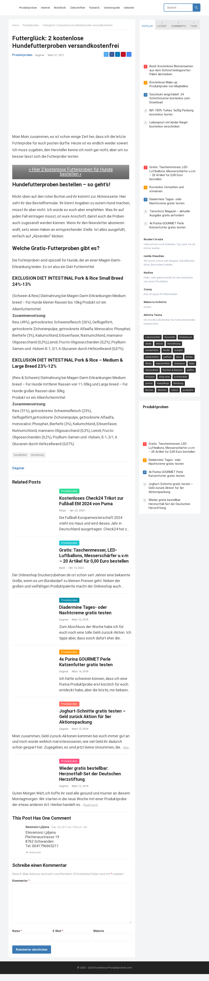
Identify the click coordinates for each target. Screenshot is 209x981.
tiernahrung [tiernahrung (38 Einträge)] (173, 340)
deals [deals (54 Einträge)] (148, 340)
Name (17, 937)
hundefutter (20, 461)
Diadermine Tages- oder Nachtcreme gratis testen (166, 198)
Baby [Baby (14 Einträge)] (191, 360)
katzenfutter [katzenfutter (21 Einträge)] (152, 353)
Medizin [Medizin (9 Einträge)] (149, 386)
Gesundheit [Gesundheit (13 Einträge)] (151, 366)
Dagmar (40, 55)
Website (98, 937)
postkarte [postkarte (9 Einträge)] (175, 386)
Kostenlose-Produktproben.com (113, 974)
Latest (161, 24)
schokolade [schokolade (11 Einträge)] (180, 373)
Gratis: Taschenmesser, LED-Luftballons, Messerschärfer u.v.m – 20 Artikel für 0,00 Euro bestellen (94, 562)
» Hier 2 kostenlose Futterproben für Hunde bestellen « (71, 172)
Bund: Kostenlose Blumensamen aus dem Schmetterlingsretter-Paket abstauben (171, 70)
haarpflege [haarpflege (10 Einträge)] (163, 380)
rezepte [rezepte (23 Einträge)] (178, 346)
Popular (146, 24)
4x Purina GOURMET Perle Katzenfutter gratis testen (167, 222)
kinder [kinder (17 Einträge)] (189, 353)
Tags (193, 24)
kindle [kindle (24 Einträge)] (166, 346)
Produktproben (31, 25)
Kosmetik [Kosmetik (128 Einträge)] (169, 333)
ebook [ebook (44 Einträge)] (159, 340)
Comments (178, 24)
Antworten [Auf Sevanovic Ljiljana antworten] (35, 858)
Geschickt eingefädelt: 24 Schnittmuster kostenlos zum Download (169, 98)
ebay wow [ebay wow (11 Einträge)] (164, 373)
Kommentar (21, 887)
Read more (91, 811)
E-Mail (58, 937)
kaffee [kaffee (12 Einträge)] (190, 366)
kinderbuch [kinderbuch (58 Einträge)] (185, 333)
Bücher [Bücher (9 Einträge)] (191, 380)
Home (16, 25)
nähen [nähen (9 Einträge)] (161, 386)
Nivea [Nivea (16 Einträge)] (148, 360)
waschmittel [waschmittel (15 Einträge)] (162, 360)
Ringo (63, 516)
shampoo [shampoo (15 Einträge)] (179, 360)
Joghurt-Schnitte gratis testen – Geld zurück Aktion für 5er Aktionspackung (93, 723)
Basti (63, 574)
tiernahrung (37, 461)
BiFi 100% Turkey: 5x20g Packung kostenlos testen (171, 112)
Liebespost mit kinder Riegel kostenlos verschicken (168, 124)
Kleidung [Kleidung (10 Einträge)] (178, 380)
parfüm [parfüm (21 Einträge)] (167, 353)
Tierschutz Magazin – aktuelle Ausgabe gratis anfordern (169, 210)
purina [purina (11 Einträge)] (148, 380)
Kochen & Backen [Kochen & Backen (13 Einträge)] (172, 366)
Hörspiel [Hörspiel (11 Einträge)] (149, 373)
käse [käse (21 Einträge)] (178, 353)
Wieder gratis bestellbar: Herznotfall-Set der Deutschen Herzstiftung (90, 780)
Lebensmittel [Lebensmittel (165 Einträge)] (152, 333)
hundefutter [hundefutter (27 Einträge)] (151, 346)
